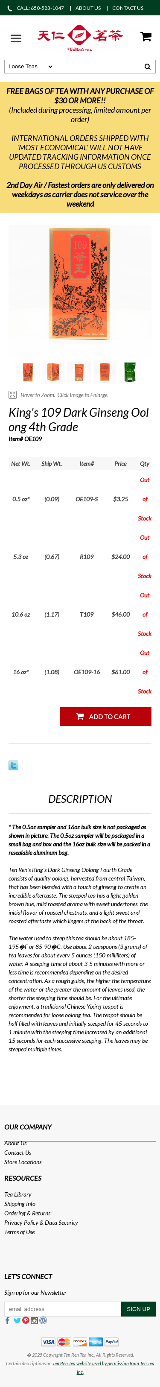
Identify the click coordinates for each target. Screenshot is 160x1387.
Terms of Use (19, 1231)
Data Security (61, 1222)
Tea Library (18, 1194)
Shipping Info (19, 1203)
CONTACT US (127, 8)
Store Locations (22, 1161)
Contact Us (17, 1152)
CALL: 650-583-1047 (35, 8)
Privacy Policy (21, 1222)
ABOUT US (88, 8)
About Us (15, 1143)
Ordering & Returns (27, 1213)
